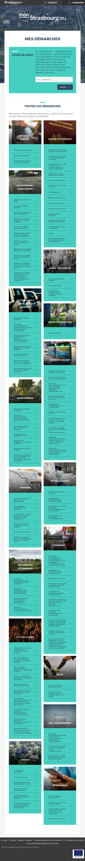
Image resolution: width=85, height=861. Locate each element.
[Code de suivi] (54, 79)
